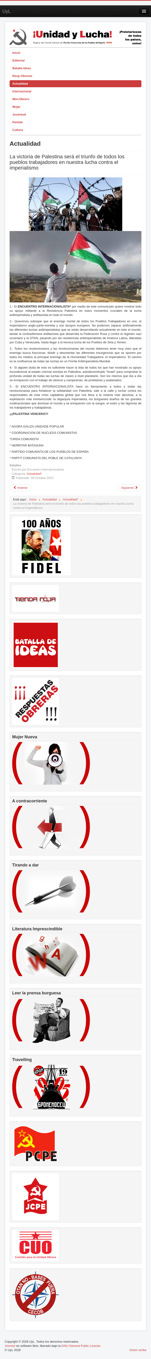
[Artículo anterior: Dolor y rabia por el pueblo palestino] (20, 487)
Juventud (19, 114)
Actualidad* (34, 473)
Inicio (16, 52)
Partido (17, 122)
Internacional (21, 91)
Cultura (17, 130)
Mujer (16, 107)
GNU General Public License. (81, 1346)
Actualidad (20, 83)
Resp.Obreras (22, 76)
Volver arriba (137, 1350)
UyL (6, 11)
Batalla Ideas (21, 68)
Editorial (18, 60)
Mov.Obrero (20, 99)
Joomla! (10, 1346)
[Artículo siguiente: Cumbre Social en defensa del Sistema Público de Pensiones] (129, 487)
